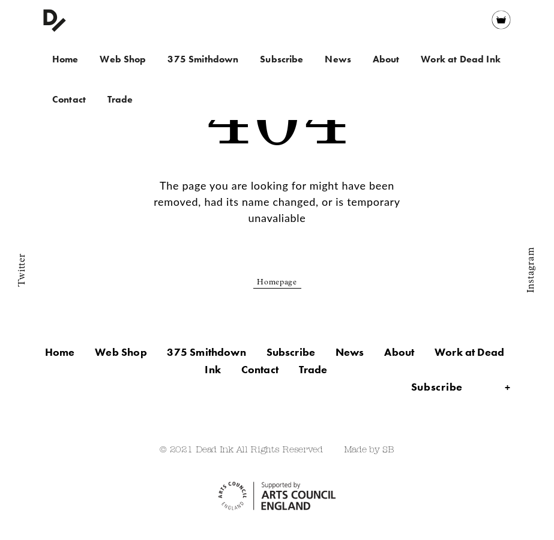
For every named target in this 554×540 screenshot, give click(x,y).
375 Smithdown (202, 59)
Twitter (22, 269)
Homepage (277, 283)
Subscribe (281, 59)
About (386, 59)
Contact (69, 99)
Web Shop (123, 59)
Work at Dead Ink (461, 59)
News (338, 59)
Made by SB (369, 450)
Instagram (531, 270)
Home (65, 59)
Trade (120, 99)
